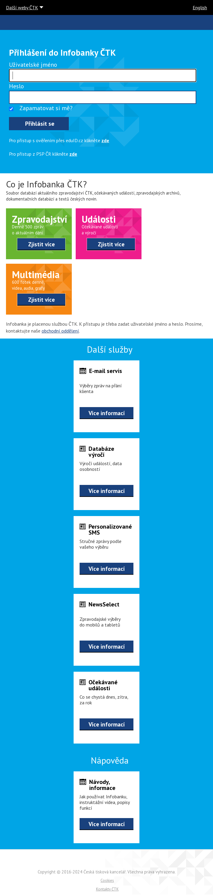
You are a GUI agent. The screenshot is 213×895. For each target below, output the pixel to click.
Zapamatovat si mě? (45, 108)
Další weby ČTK (22, 7)
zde (105, 140)
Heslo (16, 86)
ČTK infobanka (9, 22)
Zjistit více (41, 244)
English (200, 7)
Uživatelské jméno (33, 65)
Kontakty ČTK (107, 889)
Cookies (107, 880)
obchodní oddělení (60, 331)
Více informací (107, 413)
